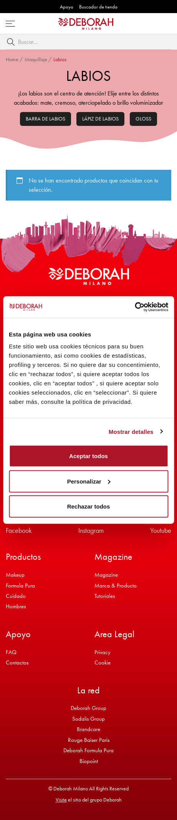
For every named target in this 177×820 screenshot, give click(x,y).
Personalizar (89, 481)
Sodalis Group (88, 719)
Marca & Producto (115, 585)
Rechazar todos (88, 506)
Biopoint (88, 761)
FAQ (11, 652)
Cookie (102, 662)
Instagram (91, 530)
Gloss (143, 118)
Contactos (17, 662)
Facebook (19, 530)
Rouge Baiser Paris (88, 740)
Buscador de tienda (98, 6)
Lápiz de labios (100, 118)
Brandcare (88, 729)
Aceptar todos (88, 456)
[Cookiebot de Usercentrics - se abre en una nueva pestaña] (134, 307)
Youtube (160, 530)
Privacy (102, 652)
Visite (61, 799)
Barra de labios (45, 118)
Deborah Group (88, 708)
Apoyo (66, 6)
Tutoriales (104, 596)
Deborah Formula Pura (88, 750)
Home (12, 59)
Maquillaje (36, 59)
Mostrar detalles (131, 431)
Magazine (106, 575)
